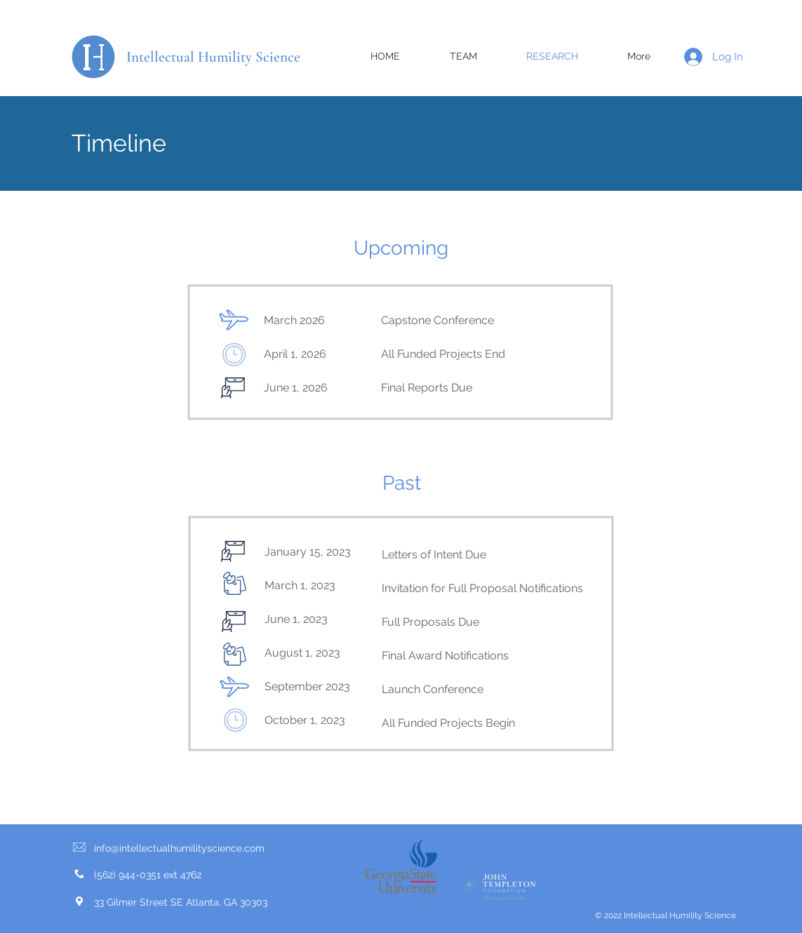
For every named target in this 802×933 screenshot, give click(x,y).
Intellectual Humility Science (213, 57)
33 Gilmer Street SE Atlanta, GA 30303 (180, 902)
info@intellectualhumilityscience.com (179, 848)
